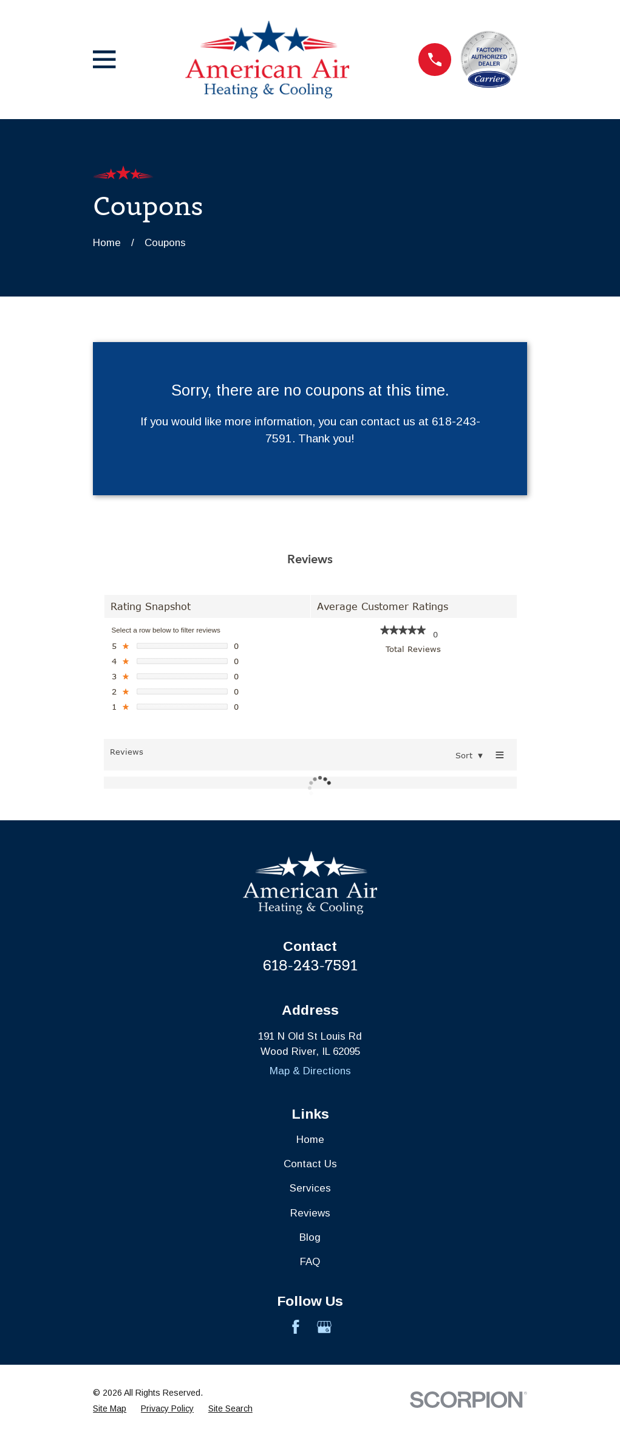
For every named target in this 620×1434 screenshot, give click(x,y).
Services (310, 1188)
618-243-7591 (310, 965)
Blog (310, 1237)
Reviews (310, 1213)
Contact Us (310, 1164)
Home (310, 1139)
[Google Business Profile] (324, 1327)
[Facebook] (295, 1327)
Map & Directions (310, 1071)
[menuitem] (109, 1408)
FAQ (310, 1262)
